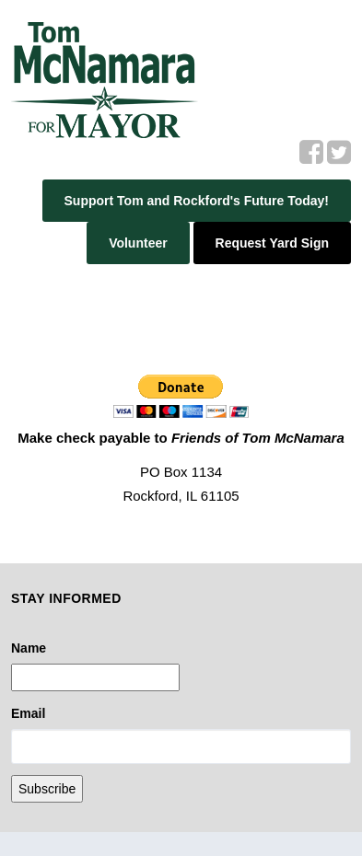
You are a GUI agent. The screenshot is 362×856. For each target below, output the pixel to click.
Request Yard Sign (272, 243)
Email (28, 713)
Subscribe (47, 788)
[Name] (95, 677)
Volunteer (138, 243)
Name (28, 648)
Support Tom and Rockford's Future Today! (196, 200)
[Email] (181, 746)
